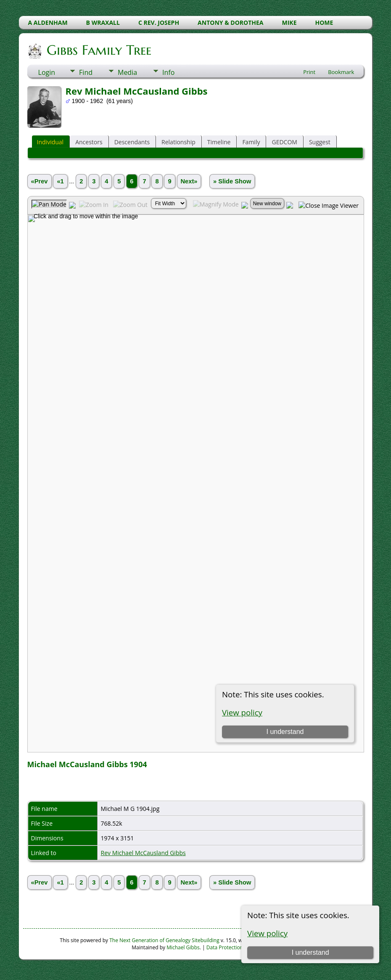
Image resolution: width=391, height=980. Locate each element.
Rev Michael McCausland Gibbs (143, 853)
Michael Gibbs (183, 947)
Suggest (319, 142)
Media (127, 72)
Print (309, 72)
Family (251, 142)
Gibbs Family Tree (98, 50)
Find (85, 72)
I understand (310, 952)
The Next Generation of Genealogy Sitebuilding (164, 940)
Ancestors (88, 142)
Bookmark (341, 72)
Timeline (219, 142)
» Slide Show (232, 181)
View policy (267, 933)
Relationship (178, 142)
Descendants (132, 142)
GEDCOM (284, 142)
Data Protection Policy (232, 947)
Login (46, 72)
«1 (60, 181)
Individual (50, 142)
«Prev (39, 181)
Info (168, 72)
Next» (189, 181)
